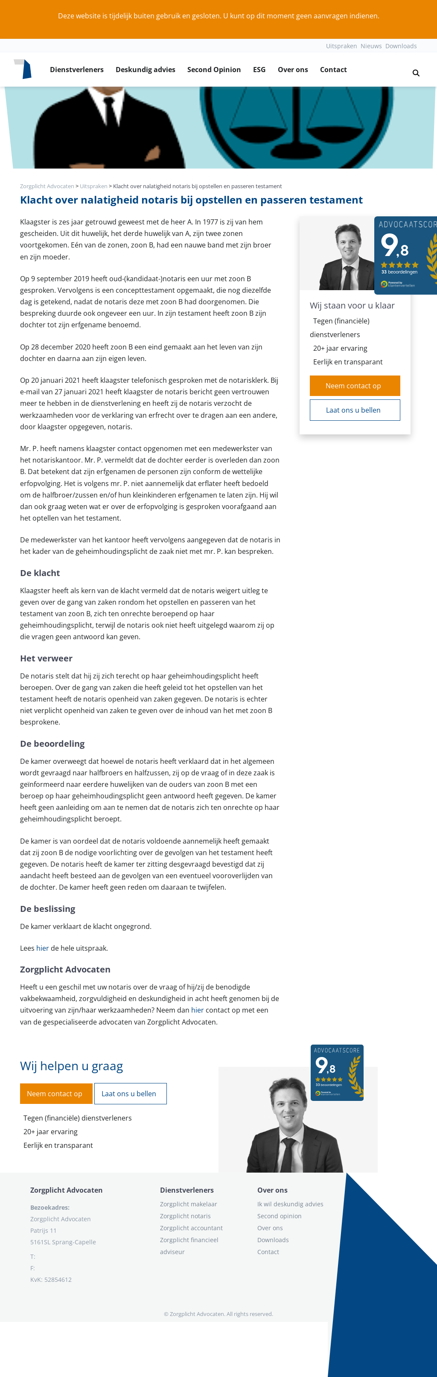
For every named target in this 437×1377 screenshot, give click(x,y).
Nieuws (371, 46)
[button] (412, 69)
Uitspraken (341, 46)
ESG (259, 69)
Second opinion (279, 1216)
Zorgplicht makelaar (188, 1204)
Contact (333, 69)
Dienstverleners (77, 69)
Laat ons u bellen (353, 410)
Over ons (293, 69)
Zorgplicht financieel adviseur (189, 1246)
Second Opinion (214, 69)
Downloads (401, 46)
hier (42, 948)
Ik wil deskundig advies (290, 1204)
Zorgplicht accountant (191, 1228)
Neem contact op (353, 385)
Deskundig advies (145, 69)
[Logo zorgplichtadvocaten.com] (23, 69)
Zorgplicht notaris (185, 1216)
